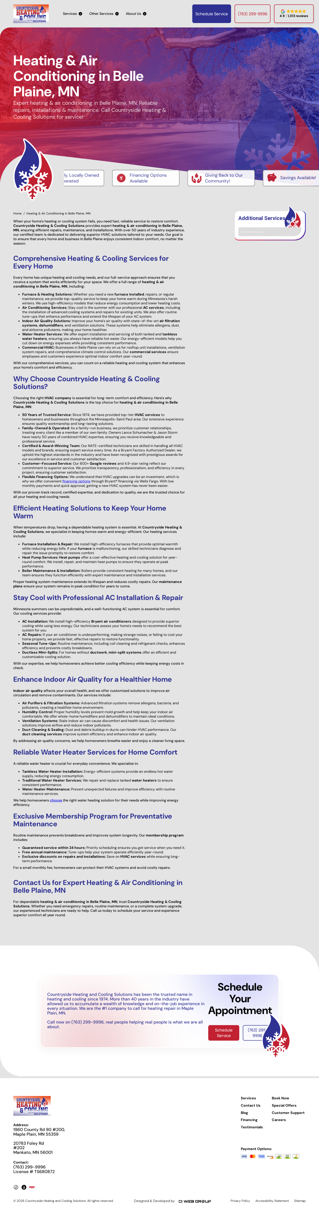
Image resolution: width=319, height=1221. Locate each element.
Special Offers (284, 1109)
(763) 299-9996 (252, 13)
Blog (244, 1116)
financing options (76, 484)
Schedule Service (211, 13)
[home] (31, 13)
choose (56, 803)
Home (17, 217)
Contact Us (251, 1109)
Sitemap (300, 1204)
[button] (72, 13)
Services (248, 1101)
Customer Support (288, 1116)
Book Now (280, 1101)
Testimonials (252, 1130)
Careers (279, 1123)
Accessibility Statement (272, 1204)
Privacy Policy (240, 1204)
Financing (249, 1123)
